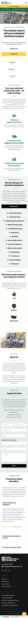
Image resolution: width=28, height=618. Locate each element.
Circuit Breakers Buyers (8, 595)
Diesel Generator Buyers (8, 603)
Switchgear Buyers (6, 598)
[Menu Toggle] (26, 3)
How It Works (5, 584)
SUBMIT (14, 466)
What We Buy (5, 581)
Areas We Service (6, 586)
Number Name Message (9, 440)
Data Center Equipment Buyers (10, 605)
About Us (4, 579)
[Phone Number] (14, 430)
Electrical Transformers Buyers (10, 600)
